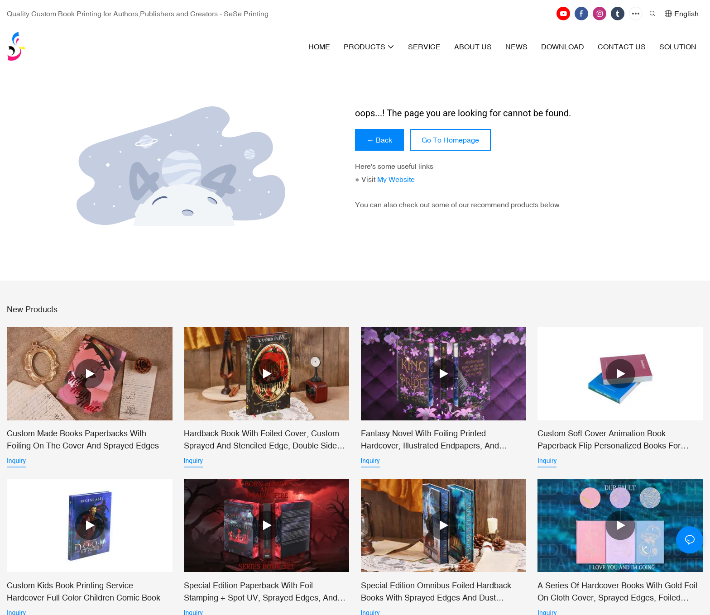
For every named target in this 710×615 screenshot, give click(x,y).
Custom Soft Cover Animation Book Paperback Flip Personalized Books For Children (609, 440)
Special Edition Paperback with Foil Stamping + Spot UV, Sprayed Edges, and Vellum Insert (260, 593)
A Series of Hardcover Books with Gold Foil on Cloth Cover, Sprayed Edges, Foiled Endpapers (617, 593)
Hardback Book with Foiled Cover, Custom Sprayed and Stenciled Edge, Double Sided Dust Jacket (262, 440)
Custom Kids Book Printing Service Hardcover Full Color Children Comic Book (83, 593)
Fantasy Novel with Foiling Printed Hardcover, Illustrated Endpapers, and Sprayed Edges (430, 440)
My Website (396, 179)
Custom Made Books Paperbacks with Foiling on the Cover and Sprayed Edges (83, 439)
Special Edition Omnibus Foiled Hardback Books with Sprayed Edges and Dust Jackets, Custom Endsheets (436, 593)
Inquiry (16, 460)
